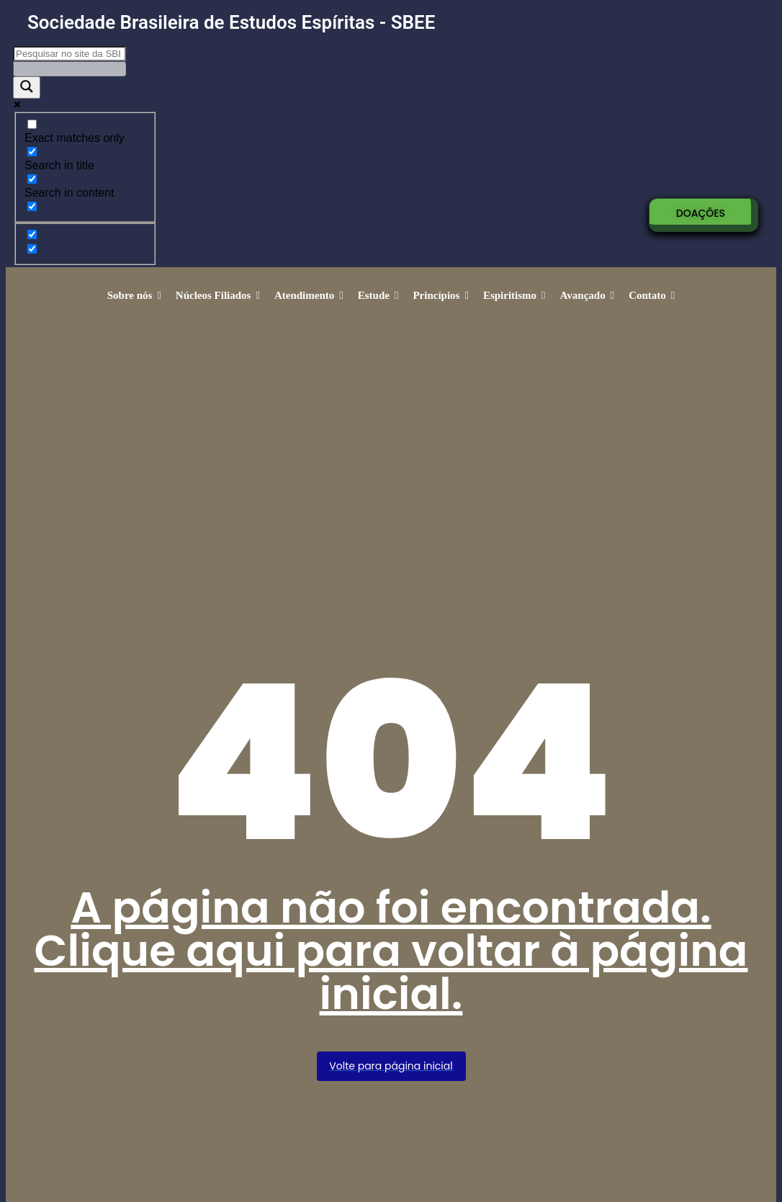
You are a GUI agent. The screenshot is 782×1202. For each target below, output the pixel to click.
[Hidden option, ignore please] (32, 234)
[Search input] (69, 53)
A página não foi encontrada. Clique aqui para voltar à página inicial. (390, 950)
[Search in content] (32, 179)
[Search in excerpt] (32, 206)
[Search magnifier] (26, 87)
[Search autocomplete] (69, 68)
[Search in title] (32, 151)
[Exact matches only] (32, 124)
